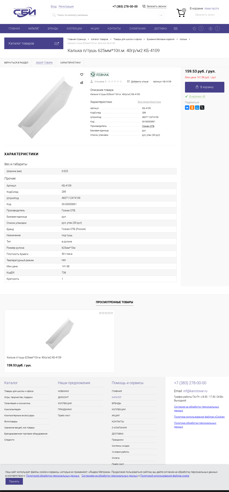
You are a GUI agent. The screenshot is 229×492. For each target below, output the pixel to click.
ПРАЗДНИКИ (65, 409)
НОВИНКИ (63, 391)
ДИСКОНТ (63, 397)
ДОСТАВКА (160, 28)
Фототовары (11, 421)
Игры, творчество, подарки (18, 397)
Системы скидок (121, 445)
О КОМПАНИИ (137, 28)
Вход (54, 6)
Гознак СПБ (148, 126)
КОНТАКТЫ (114, 28)
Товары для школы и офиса (18, 391)
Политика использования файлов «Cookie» (199, 416)
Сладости (9, 439)
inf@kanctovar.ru (195, 391)
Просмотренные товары (114, 302)
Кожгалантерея (12, 409)
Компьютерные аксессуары (19, 415)
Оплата (116, 458)
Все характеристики (149, 101)
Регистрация (66, 6)
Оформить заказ (205, 14)
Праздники (117, 439)
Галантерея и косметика (17, 403)
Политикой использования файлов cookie (164, 475)
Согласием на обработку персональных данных (110, 475)
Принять (14, 481)
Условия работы (120, 452)
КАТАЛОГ (33, 28)
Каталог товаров (34, 43)
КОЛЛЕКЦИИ (74, 28)
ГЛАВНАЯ (14, 28)
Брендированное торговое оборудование (25, 433)
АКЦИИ (95, 28)
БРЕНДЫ (53, 28)
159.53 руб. (19, 365)
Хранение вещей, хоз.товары (19, 427)
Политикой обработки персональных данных (52, 475)
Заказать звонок (156, 6)
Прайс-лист (64, 415)
